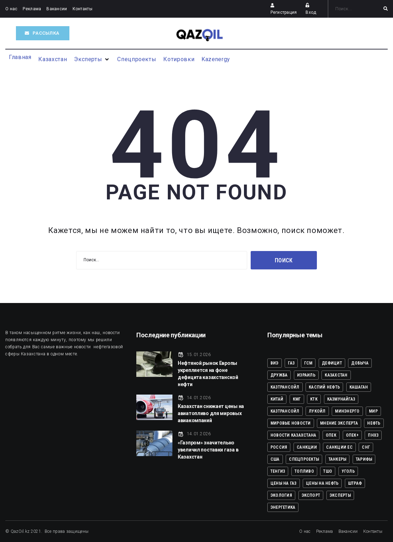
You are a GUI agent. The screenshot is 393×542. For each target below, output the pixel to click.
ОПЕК (331, 435)
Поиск (284, 260)
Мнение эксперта (339, 423)
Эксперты (340, 495)
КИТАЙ (276, 399)
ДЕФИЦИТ (332, 363)
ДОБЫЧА (359, 363)
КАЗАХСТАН (336, 375)
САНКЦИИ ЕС (339, 447)
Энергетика (282, 507)
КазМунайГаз (341, 399)
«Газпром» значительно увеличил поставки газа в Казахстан (208, 450)
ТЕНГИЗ (277, 471)
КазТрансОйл (285, 411)
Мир (373, 411)
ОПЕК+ (352, 435)
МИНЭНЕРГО (347, 411)
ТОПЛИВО (304, 471)
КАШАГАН (358, 387)
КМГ (297, 399)
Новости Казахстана (293, 435)
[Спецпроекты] (137, 59)
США (275, 459)
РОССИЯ (278, 447)
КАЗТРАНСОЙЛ (285, 387)
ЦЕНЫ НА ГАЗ (283, 483)
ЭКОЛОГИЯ (281, 495)
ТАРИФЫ (364, 459)
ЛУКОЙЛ (317, 411)
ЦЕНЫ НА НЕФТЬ (322, 483)
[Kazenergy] (216, 59)
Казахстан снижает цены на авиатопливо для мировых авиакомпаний (211, 413)
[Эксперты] (92, 59)
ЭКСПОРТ (311, 495)
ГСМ (308, 363)
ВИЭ (274, 363)
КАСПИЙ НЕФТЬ (324, 387)
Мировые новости (290, 423)
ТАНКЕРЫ (338, 459)
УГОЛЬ (348, 471)
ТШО (327, 471)
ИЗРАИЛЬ (306, 375)
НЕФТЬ (373, 423)
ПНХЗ (373, 435)
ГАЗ (291, 363)
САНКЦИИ (307, 447)
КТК (314, 399)
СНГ (366, 447)
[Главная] (20, 57)
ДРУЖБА (278, 375)
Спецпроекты (304, 459)
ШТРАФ (355, 483)
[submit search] (385, 9)
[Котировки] (179, 59)
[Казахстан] (52, 59)
